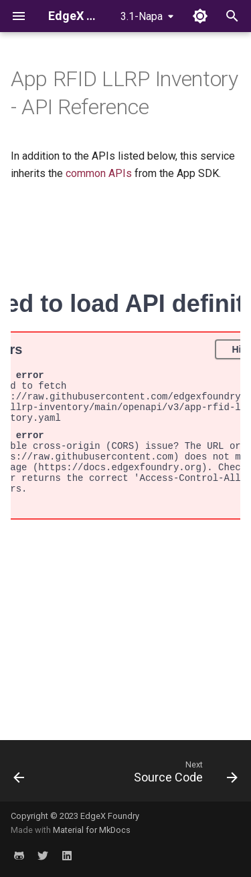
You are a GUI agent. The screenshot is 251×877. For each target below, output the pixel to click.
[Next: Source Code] (184, 775)
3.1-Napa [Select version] (141, 16)
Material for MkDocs (92, 830)
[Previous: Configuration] (19, 775)
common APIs (99, 173)
